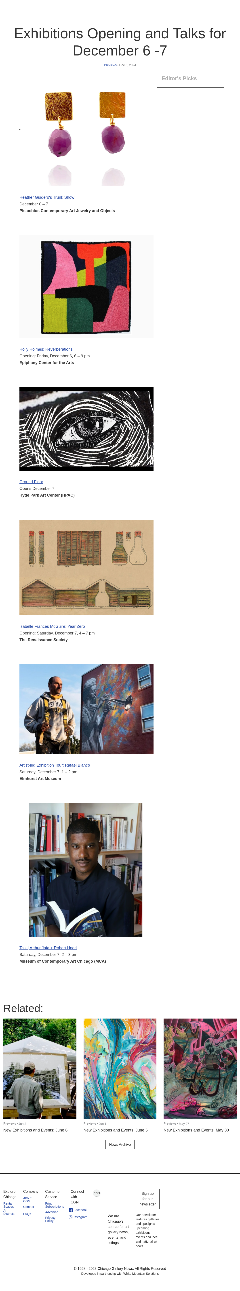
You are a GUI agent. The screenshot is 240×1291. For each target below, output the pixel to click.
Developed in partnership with (120, 1273)
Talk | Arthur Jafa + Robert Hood (48, 948)
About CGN (27, 1200)
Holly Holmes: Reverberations (46, 349)
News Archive (120, 1144)
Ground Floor (31, 482)
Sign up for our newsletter (147, 1199)
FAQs (27, 1213)
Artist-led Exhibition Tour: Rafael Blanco (54, 765)
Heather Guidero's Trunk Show (46, 197)
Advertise (51, 1212)
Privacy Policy (50, 1219)
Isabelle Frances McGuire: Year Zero (52, 626)
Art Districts (9, 1212)
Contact (28, 1206)
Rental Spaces (8, 1205)
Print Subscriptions (54, 1205)
